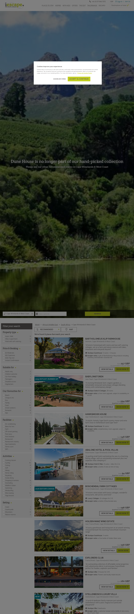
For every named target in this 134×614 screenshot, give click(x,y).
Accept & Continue (79, 79)
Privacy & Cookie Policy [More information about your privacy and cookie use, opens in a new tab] (84, 73)
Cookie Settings (59, 79)
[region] (68, 73)
